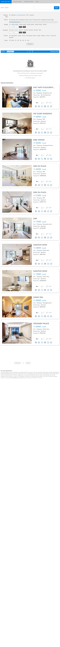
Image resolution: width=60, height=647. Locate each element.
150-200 (26, 30)
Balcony (34, 35)
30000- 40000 (30, 24)
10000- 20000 (14, 24)
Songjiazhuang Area (15, 22)
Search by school (28, 1)
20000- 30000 (22, 24)
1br (15, 40)
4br (23, 40)
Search (6, 7)
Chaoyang (13, 19)
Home (2, 7)
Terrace (48, 35)
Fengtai (30, 19)
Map (37, 1)
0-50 (12, 30)
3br (20, 40)
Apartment (13, 15)
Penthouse (43, 35)
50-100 (16, 30)
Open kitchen (14, 35)
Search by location (5, 1)
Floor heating (29, 35)
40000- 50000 (38, 24)
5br (25, 40)
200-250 (31, 30)
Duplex (38, 35)
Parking (23, 35)
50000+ (45, 24)
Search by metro (17, 1)
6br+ (28, 40)
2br (18, 40)
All (9, 15)
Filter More (30, 44)
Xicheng (26, 19)
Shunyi (17, 19)
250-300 (36, 30)
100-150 (21, 30)
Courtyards (31, 15)
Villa (27, 15)
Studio (12, 40)
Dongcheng (21, 19)
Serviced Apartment (21, 15)
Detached (11, 37)
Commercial (53, 35)
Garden (19, 35)
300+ (40, 30)
